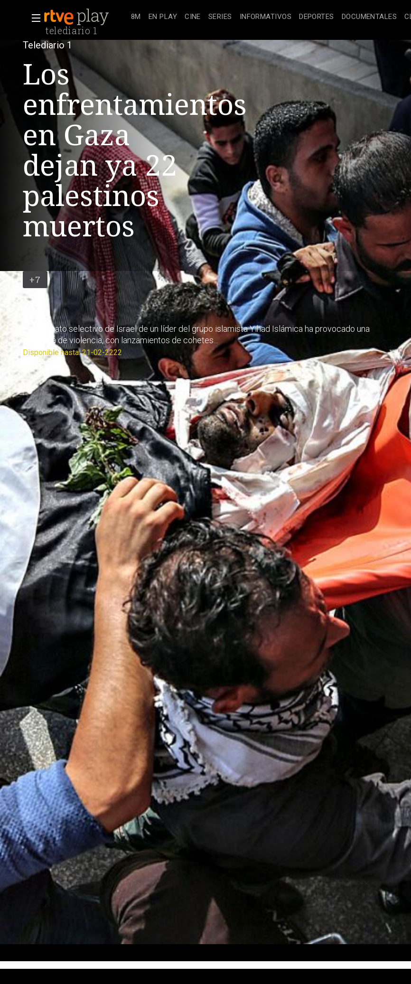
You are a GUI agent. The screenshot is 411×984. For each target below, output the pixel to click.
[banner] (85, 17)
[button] (33, 18)
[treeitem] (136, 17)
